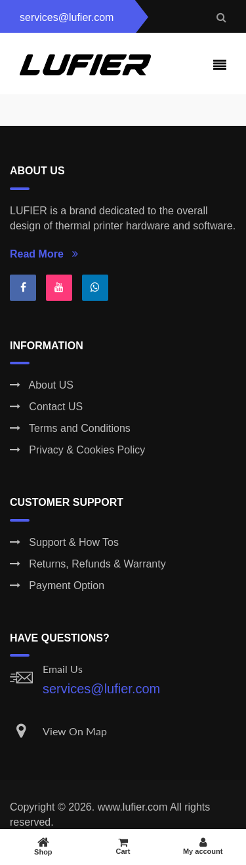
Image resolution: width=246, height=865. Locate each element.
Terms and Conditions (70, 428)
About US (41, 385)
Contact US (46, 406)
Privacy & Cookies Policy (77, 449)
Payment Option (57, 585)
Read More (44, 254)
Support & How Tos (64, 542)
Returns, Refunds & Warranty (88, 563)
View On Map (75, 731)
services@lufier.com (101, 689)
